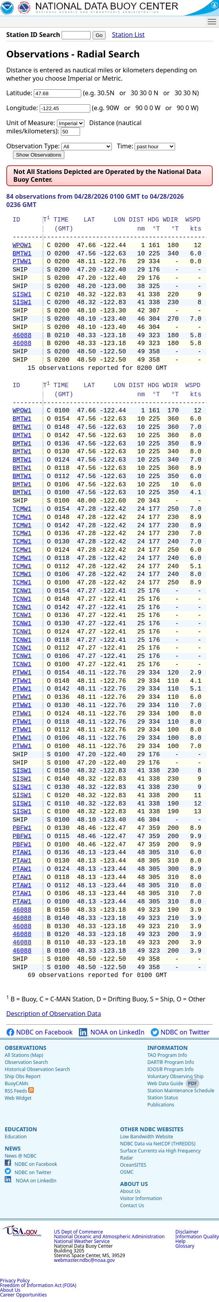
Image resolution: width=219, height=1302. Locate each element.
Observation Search (26, 1062)
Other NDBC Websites (151, 1129)
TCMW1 (22, 509)
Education (21, 1129)
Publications (160, 1104)
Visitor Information (141, 1198)
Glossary (184, 1246)
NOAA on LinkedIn (111, 1032)
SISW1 (22, 294)
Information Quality (197, 1236)
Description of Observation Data (53, 1013)
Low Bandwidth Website (146, 1136)
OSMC (126, 1172)
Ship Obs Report (22, 1076)
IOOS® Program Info (170, 1069)
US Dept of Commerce (78, 1231)
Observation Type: (33, 146)
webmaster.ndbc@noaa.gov (84, 1260)
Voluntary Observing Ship (175, 1076)
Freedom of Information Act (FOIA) (38, 1285)
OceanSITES (133, 1165)
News (12, 1148)
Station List (128, 35)
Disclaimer (187, 1231)
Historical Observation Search (37, 1069)
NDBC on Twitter (180, 1032)
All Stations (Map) (24, 1055)
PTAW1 (22, 852)
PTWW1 (22, 261)
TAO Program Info (167, 1055)
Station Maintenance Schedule (180, 1090)
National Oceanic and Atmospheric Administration (109, 1236)
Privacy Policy (15, 1280)
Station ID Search (33, 34)
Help (180, 1241)
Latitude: (19, 93)
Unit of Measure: (30, 122)
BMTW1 (22, 253)
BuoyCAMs (16, 1083)
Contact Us (132, 1205)
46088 (22, 335)
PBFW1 (22, 828)
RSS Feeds (19, 1091)
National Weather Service (82, 1241)
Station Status (162, 1097)
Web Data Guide (165, 1083)
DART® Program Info (170, 1062)
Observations (25, 1047)
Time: (125, 146)
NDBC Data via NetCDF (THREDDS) (157, 1143)
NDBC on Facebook (39, 1032)
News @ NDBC (20, 1155)
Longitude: (22, 107)
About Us (134, 1183)
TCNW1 (22, 591)
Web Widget (18, 1098)
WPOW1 (22, 245)
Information (167, 1047)
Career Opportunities (23, 1294)
